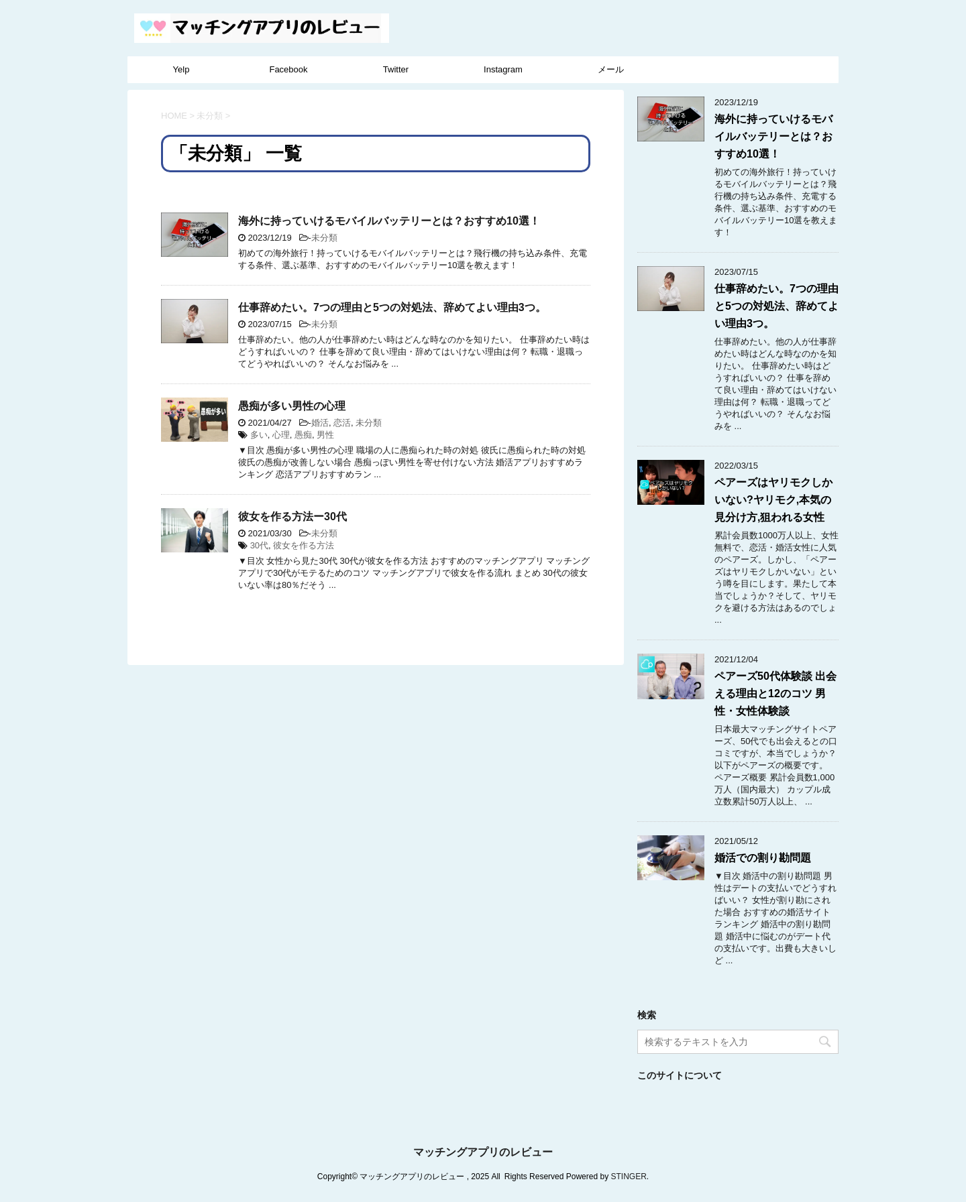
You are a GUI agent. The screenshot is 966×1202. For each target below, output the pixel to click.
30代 (259, 545)
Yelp (181, 69)
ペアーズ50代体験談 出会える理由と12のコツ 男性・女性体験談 (775, 693)
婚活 (320, 423)
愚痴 (303, 435)
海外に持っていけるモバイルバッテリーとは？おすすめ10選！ (389, 221)
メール (611, 69)
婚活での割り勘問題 (762, 857)
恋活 (342, 423)
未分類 (324, 238)
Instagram (503, 69)
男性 (325, 435)
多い (259, 435)
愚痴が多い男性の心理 (291, 406)
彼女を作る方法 (303, 545)
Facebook (288, 69)
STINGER (628, 1176)
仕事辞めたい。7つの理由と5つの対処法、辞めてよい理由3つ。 (392, 307)
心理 (281, 435)
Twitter (396, 69)
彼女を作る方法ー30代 (292, 516)
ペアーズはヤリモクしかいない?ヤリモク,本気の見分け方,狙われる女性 (773, 500)
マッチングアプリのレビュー (483, 1152)
